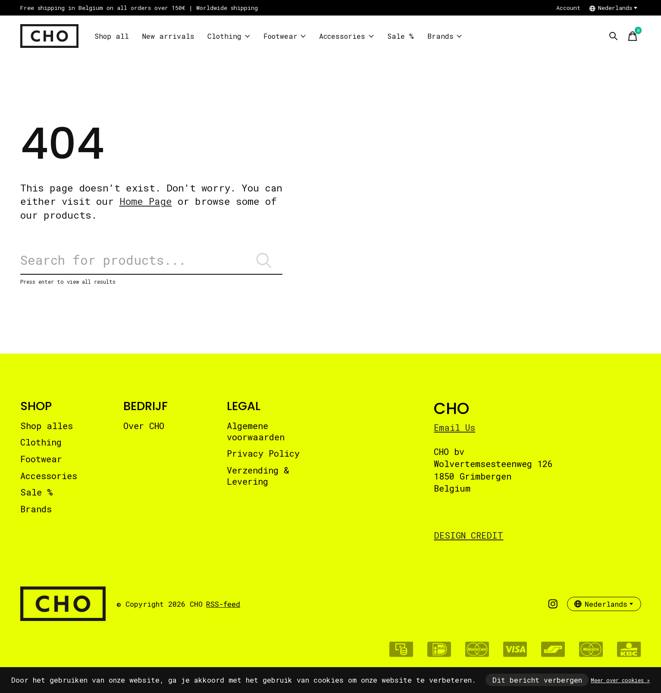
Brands (444, 36)
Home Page (145, 201)
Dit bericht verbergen (537, 679)
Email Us (454, 428)
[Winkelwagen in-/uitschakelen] (632, 36)
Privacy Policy (263, 455)
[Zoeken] (151, 261)
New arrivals (168, 36)
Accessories (347, 36)
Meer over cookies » (620, 680)
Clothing (228, 36)
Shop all (111, 36)
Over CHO (143, 427)
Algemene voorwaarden (256, 432)
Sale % (401, 36)
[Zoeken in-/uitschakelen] (613, 36)
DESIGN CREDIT (468, 536)
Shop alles (46, 427)
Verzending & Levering (258, 477)
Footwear (283, 36)
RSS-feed (223, 605)
